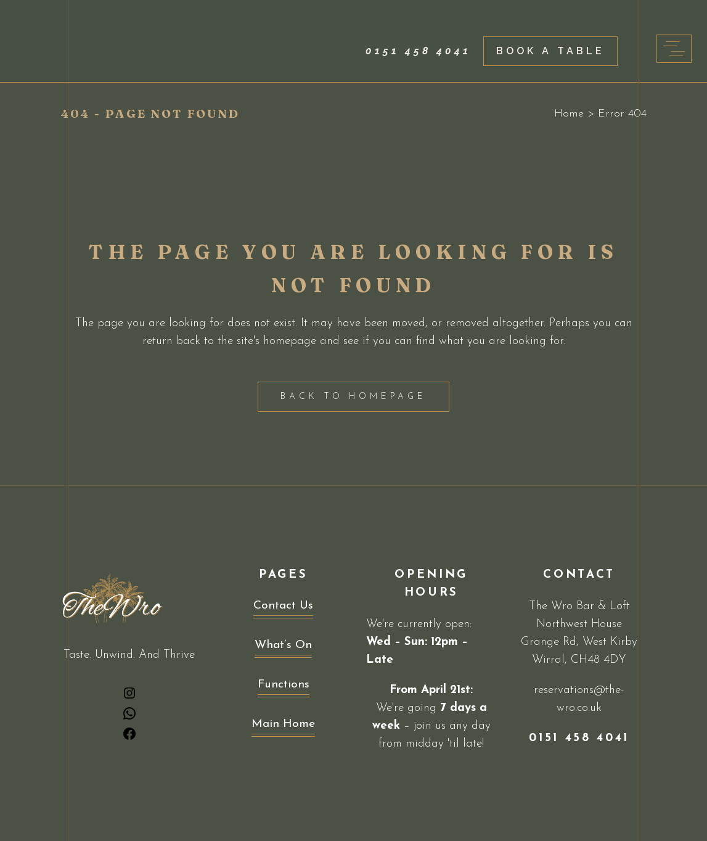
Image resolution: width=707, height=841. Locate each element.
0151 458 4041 (418, 51)
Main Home (283, 724)
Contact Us (283, 606)
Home (569, 114)
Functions (283, 685)
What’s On (283, 645)
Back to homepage (353, 396)
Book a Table (550, 51)
